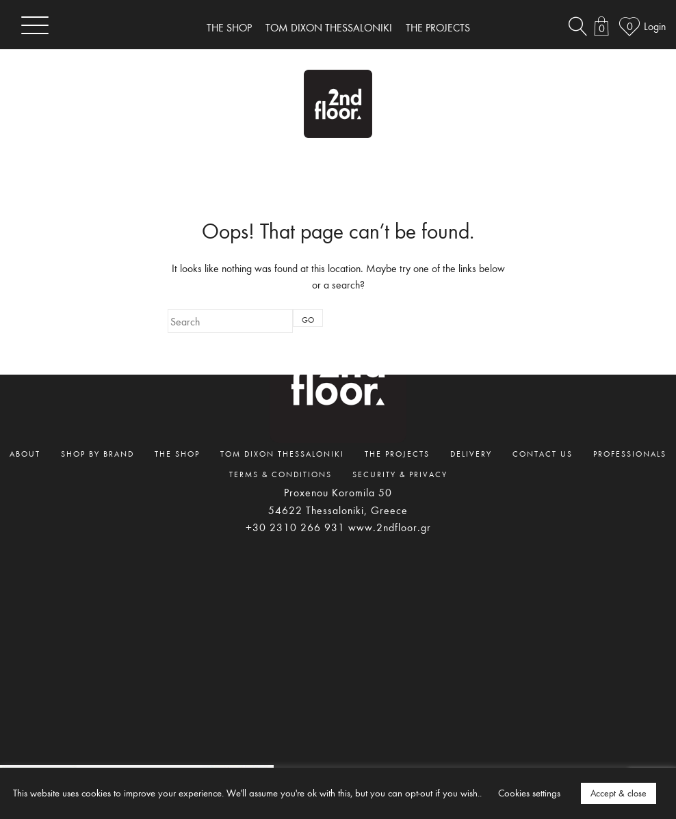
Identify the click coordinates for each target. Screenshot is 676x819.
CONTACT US (542, 453)
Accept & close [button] (618, 793)
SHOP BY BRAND (97, 453)
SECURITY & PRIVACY (399, 473)
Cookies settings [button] (529, 792)
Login (655, 26)
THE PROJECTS (438, 27)
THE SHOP (229, 27)
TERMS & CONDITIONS (280, 473)
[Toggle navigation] (35, 25)
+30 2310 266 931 (295, 527)
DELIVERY (471, 453)
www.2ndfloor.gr (389, 527)
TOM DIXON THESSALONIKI (328, 27)
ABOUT (25, 453)
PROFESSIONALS (629, 453)
